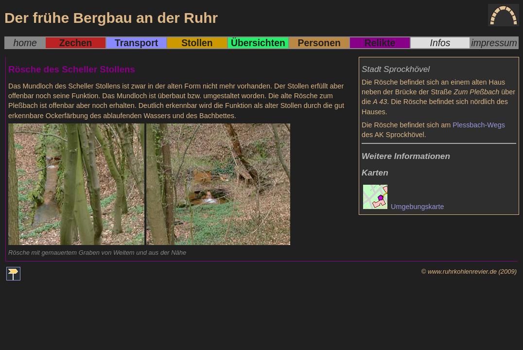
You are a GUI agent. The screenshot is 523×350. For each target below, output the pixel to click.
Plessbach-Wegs (479, 125)
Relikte (380, 42)
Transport (136, 42)
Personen (319, 42)
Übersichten (258, 42)
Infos (440, 42)
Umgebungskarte (403, 206)
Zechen (75, 42)
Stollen (196, 42)
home (24, 42)
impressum (494, 42)
